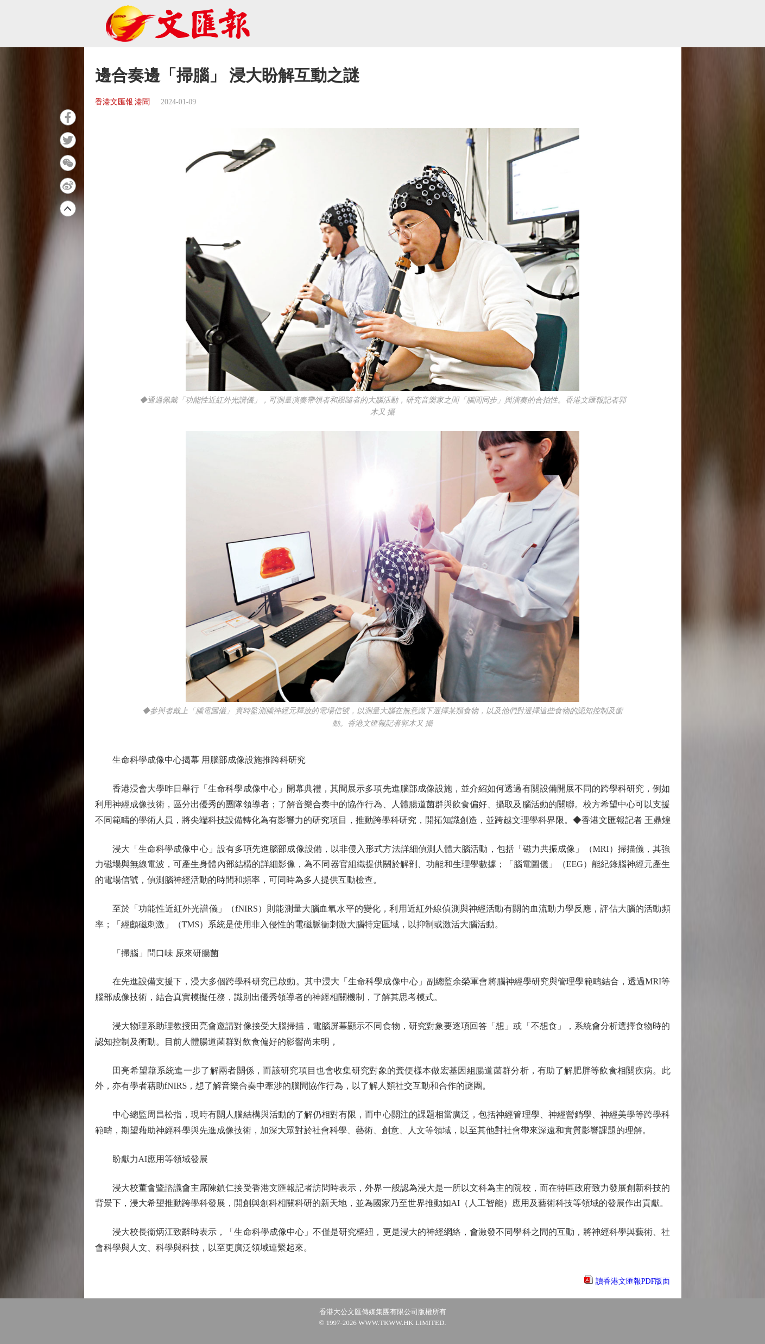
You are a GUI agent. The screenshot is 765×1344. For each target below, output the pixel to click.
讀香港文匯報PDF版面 (633, 1281)
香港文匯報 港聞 (122, 102)
